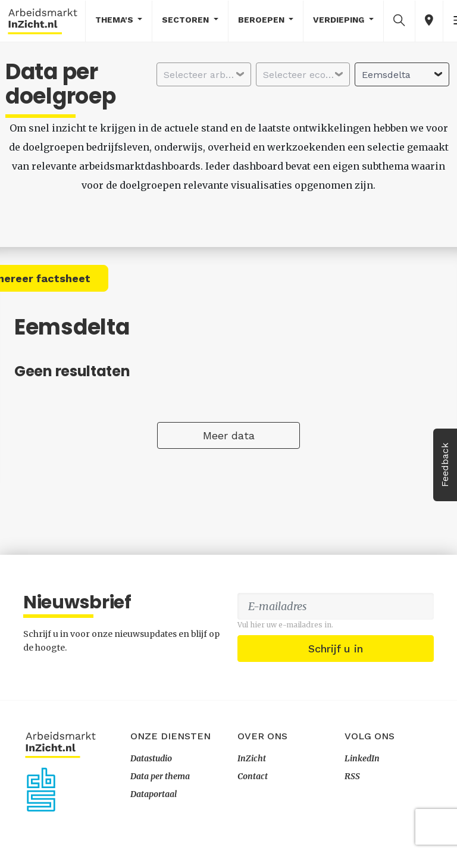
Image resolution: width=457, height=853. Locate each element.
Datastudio (151, 758)
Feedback (444, 465)
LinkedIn (362, 758)
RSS (352, 776)
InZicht (251, 758)
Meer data (229, 435)
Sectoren (186, 19)
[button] (399, 20)
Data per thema (160, 776)
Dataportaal (153, 794)
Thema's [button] (115, 19)
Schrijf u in (335, 648)
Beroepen (262, 19)
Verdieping (340, 19)
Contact (252, 776)
